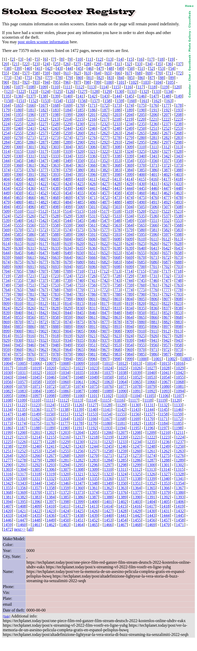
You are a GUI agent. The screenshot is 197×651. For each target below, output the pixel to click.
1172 (178, 419)
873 (56, 322)
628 (179, 243)
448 (179, 188)
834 (129, 308)
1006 (36, 363)
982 (105, 354)
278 (117, 137)
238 (179, 124)
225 (19, 124)
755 (80, 285)
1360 (79, 488)
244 (68, 128)
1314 (165, 469)
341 (154, 156)
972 (166, 349)
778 (179, 289)
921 (93, 336)
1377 (137, 492)
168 (56, 105)
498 (56, 207)
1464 (79, 524)
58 (36, 73)
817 (105, 303)
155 (70, 101)
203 (117, 114)
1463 (65, 524)
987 (166, 354)
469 (68, 197)
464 (6, 197)
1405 (165, 501)
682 (105, 262)
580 (142, 230)
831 (93, 308)
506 (154, 207)
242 (43, 128)
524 (6, 216)
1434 (22, 515)
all (30, 529)
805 (142, 299)
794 (6, 299)
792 (166, 294)
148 (166, 96)
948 (56, 345)
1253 (36, 451)
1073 (65, 386)
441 (93, 188)
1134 (7, 409)
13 (110, 59)
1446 (7, 520)
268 (179, 133)
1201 (36, 432)
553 (179, 220)
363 (56, 165)
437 (43, 188)
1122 (22, 405)
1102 (108, 395)
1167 (107, 419)
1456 (151, 520)
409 (68, 179)
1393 (180, 497)
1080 (165, 386)
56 (16, 73)
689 (6, 266)
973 (179, 349)
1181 (121, 423)
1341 (180, 478)
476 (154, 197)
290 (80, 142)
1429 (137, 511)
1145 (164, 409)
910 (142, 331)
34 (149, 64)
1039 (137, 372)
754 (68, 285)
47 (100, 68)
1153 (93, 414)
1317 (22, 474)
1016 (180, 363)
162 (156, 101)
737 (43, 280)
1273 (137, 455)
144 (117, 96)
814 (68, 303)
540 (19, 220)
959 (6, 349)
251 (154, 128)
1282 (79, 460)
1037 (108, 372)
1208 (137, 432)
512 (43, 211)
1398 (65, 501)
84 (121, 78)
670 (142, 257)
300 (19, 147)
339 (129, 156)
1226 (22, 442)
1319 (50, 474)
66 (118, 73)
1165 (78, 419)
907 (105, 331)
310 (142, 147)
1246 (122, 446)
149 (179, 96)
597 (166, 234)
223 (179, 119)
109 (43, 87)
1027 (151, 368)
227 (43, 124)
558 (56, 225)
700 (142, 266)
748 (179, 280)
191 (154, 110)
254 (6, 133)
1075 (94, 386)
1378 (151, 492)
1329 (7, 478)
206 (154, 114)
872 (43, 322)
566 (154, 225)
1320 (65, 474)
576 (93, 230)
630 (19, 248)
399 (129, 174)
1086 (65, 391)
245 (80, 128)
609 (129, 239)
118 (153, 87)
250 (142, 128)
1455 (137, 520)
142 (93, 96)
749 (6, 285)
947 (43, 345)
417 (166, 179)
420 (19, 184)
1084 (36, 391)
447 (166, 188)
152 (34, 101)
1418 (165, 506)
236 (154, 124)
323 (117, 151)
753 (56, 285)
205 (142, 114)
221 (154, 119)
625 (142, 243)
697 (105, 266)
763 (179, 285)
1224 (180, 437)
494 (6, 207)
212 (43, 119)
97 (77, 82)
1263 (180, 451)
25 (57, 64)
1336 (108, 478)
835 (142, 308)
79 (69, 78)
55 (5, 73)
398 (117, 174)
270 (19, 137)
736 (31, 280)
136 (19, 96)
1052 (137, 377)
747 (166, 280)
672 (166, 257)
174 (129, 105)
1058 (36, 382)
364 (68, 165)
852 (166, 313)
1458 (180, 520)
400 (142, 174)
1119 (162, 400)
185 (80, 110)
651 (93, 253)
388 (179, 170)
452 (43, 193)
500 (80, 207)
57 (26, 73)
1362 (108, 488)
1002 (172, 359)
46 (90, 68)
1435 (36, 515)
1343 (22, 483)
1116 (120, 400)
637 (105, 248)
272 (43, 137)
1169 (135, 419)
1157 (149, 414)
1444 (165, 515)
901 (31, 331)
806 (154, 299)
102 (134, 82)
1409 (36, 506)
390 (19, 174)
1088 (94, 391)
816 (93, 303)
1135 (22, 409)
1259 (122, 451)
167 (43, 105)
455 (80, 193)
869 (6, 322)
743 (117, 280)
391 (31, 174)
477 (166, 197)
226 (31, 124)
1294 (65, 465)
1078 (137, 386)
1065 (137, 382)
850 (142, 313)
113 (92, 87)
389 (6, 174)
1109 (22, 400)
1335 (94, 478)
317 (43, 151)
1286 (137, 460)
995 (80, 359)
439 (68, 188)
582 (166, 230)
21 (16, 64)
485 (80, 202)
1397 (50, 501)
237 (166, 124)
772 (105, 289)
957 (166, 345)
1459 (7, 524)
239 (6, 128)
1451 (79, 520)
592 (105, 234)
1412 (79, 506)
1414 (108, 506)
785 (80, 294)
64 (98, 73)
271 (31, 137)
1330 (22, 478)
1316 (7, 474)
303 (56, 147)
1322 (94, 474)
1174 (22, 423)
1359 (65, 488)
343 (179, 156)
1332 (50, 478)
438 (56, 188)
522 (166, 211)
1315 (180, 469)
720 (19, 276)
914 (6, 336)
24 (46, 64)
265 (142, 133)
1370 (36, 492)
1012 (122, 363)
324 (129, 151)
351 (93, 160)
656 (154, 253)
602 (43, 239)
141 (80, 96)
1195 (135, 428)
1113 (78, 400)
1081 (180, 386)
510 (19, 211)
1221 (137, 437)
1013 (137, 363)
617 (43, 243)
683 (117, 262)
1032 (36, 372)
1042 (180, 372)
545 (80, 220)
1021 (65, 368)
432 (166, 184)
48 (111, 68)
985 (142, 354)
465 (19, 197)
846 (93, 313)
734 (6, 280)
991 (31, 359)
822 (166, 303)
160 (132, 101)
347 (43, 160)
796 (31, 299)
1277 (7, 460)
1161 (22, 419)
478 (179, 197)
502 (105, 207)
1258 (108, 451)
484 (68, 202)
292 (105, 142)
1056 (7, 382)
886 (31, 326)
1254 (50, 451)
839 (6, 313)
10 (79, 59)
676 (31, 262)
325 (142, 151)
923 (117, 336)
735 (19, 280)
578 (117, 230)
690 (19, 266)
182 (43, 110)
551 (154, 220)
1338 (137, 478)
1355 (7, 488)
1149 (36, 414)
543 (56, 220)
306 (93, 147)
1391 (151, 497)
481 (31, 202)
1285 (122, 460)
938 (117, 340)
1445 (180, 515)
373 (179, 165)
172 (105, 105)
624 (129, 243)
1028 (165, 368)
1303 (7, 469)
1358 (50, 488)
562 (105, 225)
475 (142, 197)
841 (31, 313)
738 (56, 280)
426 (93, 184)
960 (19, 349)
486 (93, 202)
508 (179, 207)
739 (68, 280)
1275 (165, 455)
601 (31, 239)
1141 (107, 409)
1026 (137, 368)
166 (31, 105)
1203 (65, 432)
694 (68, 266)
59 (46, 73)
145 (129, 96)
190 (142, 110)
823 (179, 303)
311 (154, 147)
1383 (36, 497)
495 (19, 207)
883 (179, 322)
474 (129, 197)
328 (179, 151)
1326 (151, 474)
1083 (22, 391)
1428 (122, 511)
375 (19, 170)
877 (105, 322)
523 (179, 211)
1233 (122, 442)
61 (67, 73)
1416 (137, 506)
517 (105, 211)
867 (166, 317)
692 (43, 266)
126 (70, 91)
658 (179, 253)
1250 (180, 446)
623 (117, 243)
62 (77, 73)
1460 (22, 524)
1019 (36, 368)
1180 (107, 423)
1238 (7, 446)
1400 (94, 501)
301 (31, 147)
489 (129, 202)
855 (19, 317)
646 (31, 253)
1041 (165, 372)
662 (43, 257)
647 (43, 253)
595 (142, 234)
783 (56, 294)
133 (156, 91)
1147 (7, 414)
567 (166, 225)
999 (129, 359)
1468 (137, 524)
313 (179, 147)
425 (80, 184)
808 (179, 299)
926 (154, 336)
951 (93, 345)
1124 (50, 405)
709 (68, 271)
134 (169, 91)
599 (6, 239)
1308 (79, 469)
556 (31, 225)
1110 (36, 400)
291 (93, 142)
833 (117, 308)
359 (6, 165)
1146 (178, 409)
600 (19, 239)
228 (56, 124)
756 (93, 285)
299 (6, 147)
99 (98, 82)
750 (19, 285)
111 (68, 87)
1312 (137, 469)
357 (166, 160)
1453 (108, 520)
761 (154, 285)
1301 (165, 465)
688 (179, 262)
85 (131, 78)
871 (31, 322)
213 (56, 119)
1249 (165, 446)
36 (170, 64)
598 (179, 234)
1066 (151, 382)
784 (68, 294)
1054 (165, 377)
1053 (151, 377)
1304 (22, 469)
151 (21, 101)
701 (154, 266)
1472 (7, 529)
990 (19, 359)
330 (19, 156)
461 (154, 193)
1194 (121, 428)
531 (93, 216)
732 (166, 276)
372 (166, 165)
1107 (179, 395)
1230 (79, 442)
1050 (108, 377)
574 (68, 230)
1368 (7, 492)
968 (117, 349)
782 (43, 294)
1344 (36, 483)
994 (68, 359)
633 (56, 248)
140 (68, 96)
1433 (7, 515)
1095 (7, 395)
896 (154, 326)
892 (105, 326)
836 (154, 308)
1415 (122, 506)
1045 (36, 377)
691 (31, 266)
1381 (7, 497)
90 (5, 82)
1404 (151, 501)
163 (169, 101)
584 (6, 234)
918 (56, 336)
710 (80, 271)
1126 (78, 405)
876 (93, 322)
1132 (164, 405)
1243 (79, 446)
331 (31, 156)
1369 (22, 492)
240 (19, 128)
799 (68, 299)
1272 (122, 455)
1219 (108, 437)
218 (117, 119)
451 (31, 193)
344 (6, 160)
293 (117, 142)
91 (16, 82)
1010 (94, 363)
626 (154, 243)
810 (19, 303)
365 (80, 165)
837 (166, 308)
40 (28, 68)
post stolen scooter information (43, 42)
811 (31, 303)
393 (56, 174)
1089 (108, 391)
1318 (36, 474)
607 (105, 239)
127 (83, 91)
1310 (108, 469)
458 (117, 193)
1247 (137, 446)
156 (83, 101)
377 (43, 170)
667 (105, 257)
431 (154, 184)
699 (129, 266)
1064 (122, 382)
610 (142, 239)
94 (46, 82)
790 (142, 294)
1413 (94, 506)
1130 (135, 405)
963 (56, 349)
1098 (50, 395)
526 (31, 216)
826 (31, 308)
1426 (94, 511)
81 (90, 78)
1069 (7, 386)
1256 (79, 451)
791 (154, 294)
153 (46, 101)
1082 (7, 391)
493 (179, 202)
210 (19, 119)
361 (31, 165)
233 (117, 124)
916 (31, 336)
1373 (79, 492)
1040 (151, 372)
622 (105, 243)
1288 (165, 460)
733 (179, 276)
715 (142, 271)
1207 (122, 432)
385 (142, 170)
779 (6, 294)
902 (43, 331)
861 (93, 317)
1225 (7, 442)
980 (80, 354)
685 (142, 262)
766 (31, 289)
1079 (151, 386)
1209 (151, 432)
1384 (50, 497)
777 (166, 289)
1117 (134, 400)
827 (43, 308)
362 (43, 165)
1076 (108, 386)
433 (179, 184)
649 (68, 253)
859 (68, 317)
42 (49, 68)
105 (171, 82)
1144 (149, 409)
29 (98, 64)
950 (80, 345)
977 (43, 354)
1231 (94, 442)
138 (43, 96)
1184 (164, 423)
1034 (65, 372)
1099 (65, 395)
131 (132, 91)
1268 (65, 455)
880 (142, 322)
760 (142, 285)
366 (93, 165)
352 (105, 160)
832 (105, 308)
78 (59, 78)
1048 (79, 377)
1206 (108, 432)
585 (19, 234)
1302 (180, 465)
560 (80, 225)
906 (93, 331)
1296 (94, 465)
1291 (22, 465)
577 (105, 230)
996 (93, 359)
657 (166, 253)
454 (68, 193)
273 (56, 137)
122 (21, 91)
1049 (94, 377)
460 (142, 193)
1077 (122, 386)
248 (117, 128)
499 (68, 207)
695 (80, 266)
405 (19, 179)
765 (19, 289)
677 (43, 262)
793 (179, 294)
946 (31, 345)
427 (105, 184)
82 (100, 78)
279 (129, 137)
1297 (108, 465)
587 (43, 234)
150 (9, 101)
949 (68, 345)
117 (140, 87)
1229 (65, 442)
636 (93, 248)
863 (117, 317)
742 (105, 280)
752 (43, 285)
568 (179, 225)
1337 (122, 478)
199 (68, 114)
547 (105, 220)
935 (80, 340)
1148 (22, 414)
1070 (22, 386)
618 (56, 243)
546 (93, 220)
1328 (180, 474)
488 (117, 202)
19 (171, 59)
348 (56, 160)
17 (151, 59)
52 (151, 68)
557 (43, 225)
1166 (93, 419)
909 (129, 331)
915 (19, 336)
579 (129, 230)
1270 (94, 455)
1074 (79, 386)
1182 (135, 423)
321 (93, 151)
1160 (7, 419)
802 (105, 299)
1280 (50, 460)
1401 (108, 501)
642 (166, 248)
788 (117, 294)
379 (68, 170)
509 (6, 211)
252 (166, 128)
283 (179, 137)
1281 (65, 460)
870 (19, 322)
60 (57, 73)
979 (68, 354)
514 (68, 211)
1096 (22, 395)
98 (87, 82)
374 (6, 170)
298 (179, 142)
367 (105, 165)
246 (93, 128)
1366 (165, 488)
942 (166, 340)
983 (117, 354)
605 (80, 239)
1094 (180, 391)
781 (31, 294)
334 (68, 156)
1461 (36, 524)
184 (68, 110)
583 (179, 230)
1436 (50, 515)
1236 (165, 442)
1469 (151, 524)
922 (105, 336)
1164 (64, 419)
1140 (93, 409)
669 (129, 257)
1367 (180, 488)
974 (6, 354)
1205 (94, 432)
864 (129, 317)
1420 (7, 511)
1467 (122, 524)
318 (56, 151)
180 (19, 110)
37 (180, 64)
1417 (151, 506)
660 (19, 257)
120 (177, 87)
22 (26, 64)
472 (105, 197)
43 (59, 68)
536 (154, 216)
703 (179, 266)
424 (68, 184)
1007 (50, 363)
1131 (149, 405)
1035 (79, 372)
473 (117, 197)
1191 (78, 428)
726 (93, 276)
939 (129, 340)
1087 (79, 391)
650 (80, 253)
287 (43, 142)
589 (68, 234)
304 (68, 147)
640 (142, 248)
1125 (64, 405)
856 (31, 317)
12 (100, 59)
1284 (108, 460)
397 (105, 174)
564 (129, 225)
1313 (151, 469)
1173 (7, 423)
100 (109, 82)
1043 (7, 377)
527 (43, 216)
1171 (164, 419)
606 (93, 239)
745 (142, 280)
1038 (122, 372)
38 (8, 68)
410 (80, 179)
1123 (36, 405)
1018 (22, 368)
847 (105, 313)
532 (105, 216)
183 (56, 110)
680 (80, 262)
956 (154, 345)
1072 (50, 386)
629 (6, 248)
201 (93, 114)
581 (154, 230)
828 (56, 308)
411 (92, 179)
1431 (165, 511)
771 (93, 289)
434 (6, 188)
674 (6, 262)
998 (117, 359)
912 (166, 331)
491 (154, 202)
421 (31, 184)
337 (105, 156)
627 (166, 243)
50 (131, 68)
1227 (36, 442)
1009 (79, 363)
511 (31, 211)
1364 (137, 488)
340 (142, 156)
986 (154, 354)
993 (56, 359)
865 (142, 317)
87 (151, 78)
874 (68, 322)
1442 (137, 515)
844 (68, 313)
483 (56, 202)
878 (117, 322)
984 (129, 354)
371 (154, 165)
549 (129, 220)
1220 (122, 437)
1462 (50, 524)
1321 (79, 474)
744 (129, 280)
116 (128, 87)
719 (6, 276)
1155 (121, 414)
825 (19, 308)
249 (129, 128)
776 (154, 289)
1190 (64, 428)
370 (142, 165)
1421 (22, 511)
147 (154, 96)
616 (31, 243)
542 (43, 220)
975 (19, 354)
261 (93, 133)
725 (80, 276)
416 (154, 179)
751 (31, 285)
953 (117, 345)
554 (6, 225)
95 (57, 82)
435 (19, 188)
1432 (180, 511)
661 (31, 257)
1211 (180, 432)
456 (93, 193)
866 (154, 317)
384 (129, 170)
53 (162, 68)
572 (43, 230)
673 (179, 257)
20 (5, 64)
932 (43, 340)
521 (154, 211)
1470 (165, 524)
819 (129, 303)
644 (6, 253)
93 (36, 82)
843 (56, 313)
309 (129, 147)
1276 (180, 455)
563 (117, 225)
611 (154, 239)
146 (142, 96)
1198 (178, 428)
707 (43, 271)
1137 (50, 409)
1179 (93, 423)
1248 (151, 446)
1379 (165, 492)
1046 (50, 377)
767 (43, 289)
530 (80, 216)
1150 (50, 414)
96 (67, 82)
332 (43, 156)
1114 (92, 400)
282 (166, 137)
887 (43, 326)
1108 (7, 400)
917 (43, 336)
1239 (22, 446)
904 (68, 331)
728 (117, 276)
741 (93, 280)
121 (9, 91)
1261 (151, 451)
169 (68, 105)
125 (58, 91)
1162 (36, 419)
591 (93, 234)
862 (105, 317)
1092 (151, 391)
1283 (94, 460)
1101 (93, 395)
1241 (50, 446)
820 (142, 303)
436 (31, 188)
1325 (137, 474)
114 (104, 87)
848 (117, 313)
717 (166, 271)
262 (105, 133)
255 (19, 133)
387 (166, 170)
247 (105, 128)
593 (117, 234)
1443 (151, 515)
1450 (65, 520)
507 (166, 207)
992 (43, 359)
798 (56, 299)
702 (166, 266)
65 (108, 73)
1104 (136, 395)
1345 (50, 483)
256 (31, 133)
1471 (180, 524)
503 (117, 207)
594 (129, 234)
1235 (151, 442)
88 (162, 78)
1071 (36, 386)
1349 (108, 483)
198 (56, 114)
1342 (7, 483)
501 (93, 207)
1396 (36, 501)
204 (129, 114)
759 (129, 285)
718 (179, 271)
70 (159, 73)
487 (105, 202)
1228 (50, 442)
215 (80, 119)
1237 (180, 442)
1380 (180, 492)
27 (77, 64)
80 (80, 78)
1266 (36, 455)
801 (93, 299)
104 (158, 82)
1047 (65, 377)
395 (80, 174)
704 (6, 271)
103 (146, 82)
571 (31, 230)
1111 (50, 400)
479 (6, 202)
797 (43, 299)
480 (19, 202)
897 (166, 326)
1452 (94, 520)
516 (93, 211)
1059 (50, 382)
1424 (65, 511)
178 (179, 105)
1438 (79, 515)
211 (31, 119)
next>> (20, 529)
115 (116, 87)
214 (68, 119)
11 (89, 59)
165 (19, 105)
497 (43, 207)
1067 (165, 382)
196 (31, 114)
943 (179, 340)
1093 (165, 391)
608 (117, 239)
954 (129, 345)
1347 (79, 483)
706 (31, 271)
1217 (79, 437)
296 (154, 142)
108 (31, 87)
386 (154, 170)
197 (43, 114)
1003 (186, 359)
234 (129, 124)
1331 (36, 478)
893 (117, 326)
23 (36, 64)
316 (31, 151)
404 (6, 179)
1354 (180, 483)
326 (154, 151)
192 (166, 110)
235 (142, 124)
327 (166, 151)
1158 (164, 414)
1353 (165, 483)
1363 (122, 488)
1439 (94, 515)
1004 (7, 363)
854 (6, 317)
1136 (36, 409)
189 (129, 110)
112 (80, 87)
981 (93, 354)
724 (68, 276)
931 (31, 340)
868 (179, 317)
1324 (122, 474)
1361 (94, 488)
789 (129, 294)
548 (117, 220)
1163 (50, 419)
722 (43, 276)
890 (80, 326)
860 (80, 317)
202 (105, 114)
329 (6, 156)
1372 (65, 492)
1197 (164, 428)
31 (118, 64)
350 (80, 160)
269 (6, 137)
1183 (149, 423)
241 (31, 128)
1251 (7, 451)
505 (142, 207)
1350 (122, 483)
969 (129, 349)
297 (166, 142)
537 (166, 216)
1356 (22, 488)
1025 (122, 368)
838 (179, 308)
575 (80, 230)
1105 (150, 395)
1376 (122, 492)
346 (31, 160)
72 (180, 73)
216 (93, 119)
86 (141, 78)
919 (68, 336)
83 (111, 78)
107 (19, 87)
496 (31, 207)
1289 (180, 460)
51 (141, 68)
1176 (50, 423)
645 (19, 253)
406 (31, 179)
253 (179, 128)
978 (56, 354)
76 (39, 78)
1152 (78, 414)
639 (129, 248)
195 (19, 114)
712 (105, 271)
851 (154, 313)
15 (131, 59)
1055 (180, 377)
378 (56, 170)
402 (166, 174)
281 (154, 137)
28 (87, 64)
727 (105, 276)
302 (43, 147)
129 (107, 91)
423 (56, 184)
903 (56, 331)
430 (142, 184)
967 (105, 349)
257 (43, 133)
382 (105, 170)
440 (80, 188)
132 (144, 91)
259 (68, 133)
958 (179, 345)
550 (142, 220)
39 (18, 68)
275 (80, 137)
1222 (151, 437)
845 (80, 313)
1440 (108, 515)
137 (31, 96)
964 (68, 349)
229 (68, 124)
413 (117, 179)
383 (117, 170)
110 (55, 87)
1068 (180, 382)
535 (142, 216)
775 (142, 289)
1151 (64, 414)
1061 (79, 382)
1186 (7, 428)
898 (179, 326)
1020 (50, 368)
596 (154, 234)
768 (56, 289)
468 (56, 197)
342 (166, 156)
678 (56, 262)
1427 (108, 511)
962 (43, 349)
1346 (65, 483)
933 (56, 340)
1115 (106, 400)
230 (80, 124)
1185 (178, 423)
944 (6, 345)
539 (6, 220)
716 (154, 271)
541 (31, 220)
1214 (36, 437)
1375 (108, 492)
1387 (94, 497)
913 (179, 331)
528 (56, 216)
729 (129, 276)
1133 (178, 405)
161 (144, 101)
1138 (64, 409)
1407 (7, 506)
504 (129, 207)
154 (58, 101)
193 (179, 110)
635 (80, 248)
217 (105, 119)
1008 (65, 363)
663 (56, 257)
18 (161, 59)
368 (117, 165)
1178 (78, 423)
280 (142, 137)
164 (6, 105)
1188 (36, 428)
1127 (93, 405)
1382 (22, 497)
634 (68, 248)
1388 (108, 497)
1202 (50, 432)
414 (129, 179)
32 (128, 64)
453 (56, 193)
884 (6, 326)
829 (68, 308)
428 (117, 184)
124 (46, 91)
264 (129, 133)
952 (105, 345)
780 (19, 294)
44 (69, 68)
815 (80, 303)
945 (19, 345)
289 (68, 142)
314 (6, 151)
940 (142, 340)
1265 (22, 455)
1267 (50, 455)
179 (6, 110)
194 (6, 114)
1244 (94, 446)
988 (179, 354)
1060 (65, 382)
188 (117, 110)
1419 (180, 506)
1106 (165, 395)
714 (129, 271)
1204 (79, 432)
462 (166, 193)
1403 (137, 501)
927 (166, 336)
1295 (79, 465)
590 (80, 234)
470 (80, 197)
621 (93, 243)
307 (105, 147)
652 (105, 253)
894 (129, 326)
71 (170, 73)
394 (68, 174)
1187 (22, 428)
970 (142, 349)
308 (117, 147)
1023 (94, 368)
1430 (151, 511)
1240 (36, 446)
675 (19, 262)
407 (43, 179)
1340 (165, 478)
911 (154, 331)
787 (105, 294)
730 (142, 276)
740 (80, 280)
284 (6, 142)
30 (108, 64)
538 (179, 216)
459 (129, 193)
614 (6, 243)
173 (117, 105)
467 (43, 197)
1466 (108, 524)
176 (154, 105)
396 (93, 174)
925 (142, 336)
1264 (7, 455)
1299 (137, 465)
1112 (64, 400)
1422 (36, 511)
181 (31, 110)
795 (19, 299)
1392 (165, 497)
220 (142, 119)
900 (19, 331)
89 (172, 78)
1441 (122, 515)
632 (43, 248)
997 (105, 359)
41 (39, 68)
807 (166, 299)
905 (80, 331)
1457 (165, 520)
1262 (165, 451)
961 (31, 349)
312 (166, 147)
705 (19, 271)
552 (166, 220)
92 (26, 82)
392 (43, 174)
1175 (36, 423)
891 (93, 326)
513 (56, 211)
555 (19, 225)
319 (68, 151)
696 (93, 266)
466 (31, 197)
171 (93, 105)
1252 (22, 451)
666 (93, 257)
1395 (22, 501)
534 (129, 216)
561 (93, 225)
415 (142, 179)
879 (129, 322)
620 (80, 243)
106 (6, 87)
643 (179, 248)
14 (120, 59)
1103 (122, 395)
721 (31, 276)
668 (117, 257)
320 (80, 151)
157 (95, 101)
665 (80, 257)
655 (142, 253)
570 (19, 230)
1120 (176, 400)
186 (93, 110)
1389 (122, 497)
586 (31, 234)
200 (80, 114)
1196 (149, 428)
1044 (22, 377)
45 (80, 68)
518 (117, 211)
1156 (135, 414)
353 (117, 160)
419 (6, 184)
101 (121, 82)
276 (93, 137)
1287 (151, 460)
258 (56, 133)
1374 (94, 492)
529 (68, 216)
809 (6, 303)
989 (6, 359)
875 (80, 322)
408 (56, 179)
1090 (122, 391)
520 (142, 211)
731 (154, 276)
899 (6, 331)
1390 (137, 497)
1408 (22, 506)
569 (6, 230)
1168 (121, 419)
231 (93, 124)
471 (93, 197)
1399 (79, 501)
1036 (94, 372)
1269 (79, 455)
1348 (94, 483)
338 (117, 156)
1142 (121, 409)
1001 (157, 359)
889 (68, 326)
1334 (79, 478)
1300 (151, 465)
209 (6, 119)
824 (6, 308)
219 (129, 119)
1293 (50, 465)
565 (142, 225)
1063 (108, 382)
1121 (7, 405)
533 (117, 216)
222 (166, 119)
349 (68, 160)
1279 (36, 460)
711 (92, 271)
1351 (137, 483)
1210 (165, 432)
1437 (65, 515)
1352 (151, 483)
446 (154, 188)
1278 (22, 460)
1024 (108, 368)
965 (80, 349)
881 (154, 322)
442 (105, 188)
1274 (151, 455)
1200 (22, 432)
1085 (50, 391)
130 (120, 91)
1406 (180, 501)
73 (8, 78)
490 (142, 202)
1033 (50, 372)
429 (129, 184)
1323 (108, 474)
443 (117, 188)
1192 (93, 428)
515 (80, 211)
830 (80, 308)
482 (43, 202)
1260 (137, 451)
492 (166, 202)
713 (117, 271)
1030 (7, 372)
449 (6, 193)
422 (43, 184)
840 (19, 313)
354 (129, 160)
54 (172, 68)
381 (93, 170)
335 (80, 156)
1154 (107, 414)
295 (142, 142)
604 (68, 239)
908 (117, 331)
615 (19, 243)
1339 (151, 478)
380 (80, 170)
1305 (36, 469)
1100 (79, 395)
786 (93, 294)
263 (117, 133)
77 (49, 78)
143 (105, 96)
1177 (64, 423)
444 (129, 188)
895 (142, 326)
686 (154, 262)
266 (154, 133)
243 (56, 128)
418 (179, 179)
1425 (79, 511)
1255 (65, 451)
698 (117, 266)
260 (80, 133)
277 (105, 137)
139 (56, 96)
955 (142, 345)
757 (105, 285)
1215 (50, 437)
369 (129, 165)
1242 (65, 446)
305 (80, 147)
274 (68, 137)
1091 (137, 391)
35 (159, 64)
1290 (7, 465)
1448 (36, 520)
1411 (65, 506)
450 (19, 193)
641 (154, 248)
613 (179, 239)
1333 (65, 478)
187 (105, 110)
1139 (78, 409)
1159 (178, 414)
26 (67, 64)
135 (6, 96)
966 (93, 349)
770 (80, 289)
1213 (22, 437)
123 (34, 91)
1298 (122, 465)
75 (28, 78)
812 (43, 303)
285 (19, 142)
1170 (149, 419)
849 (129, 313)
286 (31, 142)
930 (19, 340)
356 (154, 160)
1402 (122, 501)
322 (105, 151)
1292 (36, 465)
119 (165, 87)
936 (93, 340)
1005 (22, 363)
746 (154, 280)
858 (56, 317)
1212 (7, 437)
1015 (165, 363)
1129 (121, 405)
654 (129, 253)
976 (31, 354)
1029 (180, 368)
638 (117, 248)
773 (117, 289)
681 (93, 262)
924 (129, 336)
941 (154, 340)
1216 (65, 437)
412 (105, 179)
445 (142, 188)
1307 (65, 469)
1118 (148, 400)
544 (68, 220)
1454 (122, 520)
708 (56, 271)
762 (166, 285)
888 (56, 326)
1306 (50, 469)
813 (56, 303)
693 (56, 266)
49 (121, 68)
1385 (65, 497)
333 (56, 156)
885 (19, 326)
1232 (108, 442)
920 (80, 336)
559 (68, 225)
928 (179, 336)
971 (154, 349)
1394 (7, 501)
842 (43, 313)
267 (166, 133)
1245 (108, 446)
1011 (108, 363)
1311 (122, 469)
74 (18, 78)
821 (154, 303)
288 (56, 142)
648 (56, 253)
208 (179, 114)
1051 (122, 377)
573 (56, 230)
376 (31, 170)
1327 (165, 474)
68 (139, 73)
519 (129, 211)
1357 (36, 488)
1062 (94, 382)
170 (80, 105)
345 (19, 160)
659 (6, 257)
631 (31, 248)
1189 (50, 428)
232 (105, 124)
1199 (7, 432)
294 (129, 142)
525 (19, 216)
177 (166, 105)
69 (149, 73)
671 (154, 257)
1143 (135, 409)
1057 (22, 382)
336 (93, 156)
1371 (50, 492)
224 (6, 124)
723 (56, 276)
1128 (107, 405)
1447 (22, 520)
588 (56, 234)
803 (117, 299)
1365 (151, 488)
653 (117, 253)
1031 (22, 372)
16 (141, 59)
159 (120, 101)
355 (142, 160)
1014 (151, 363)
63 (87, 73)
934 (68, 340)
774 (129, 289)
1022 (79, 368)
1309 (94, 469)
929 (6, 340)
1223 (165, 437)
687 (166, 262)
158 (107, 101)
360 (19, 165)
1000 (143, 359)
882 (166, 322)
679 (68, 262)
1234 (137, 442)
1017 (7, 368)
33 (139, 64)
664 (68, 257)
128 (95, 91)
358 (179, 160)
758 (117, 285)
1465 (94, 524)
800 (80, 299)
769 (68, 289)
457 (105, 193)
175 (142, 105)
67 (128, 73)
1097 (36, 395)
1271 (108, 455)
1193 (107, 428)
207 (166, 114)
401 (154, 174)
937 (105, 340)
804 (129, 299)
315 (19, 151)
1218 (94, 437)
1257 (94, 451)
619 (68, 243)
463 (179, 193)
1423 (50, 511)
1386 (79, 497)
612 (166, 239)
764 (6, 289)
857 (43, 317)
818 (117, 303)
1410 (50, 506)
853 (179, 313)
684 (129, 262)
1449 (50, 520)
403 (179, 174)
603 (56, 239)
